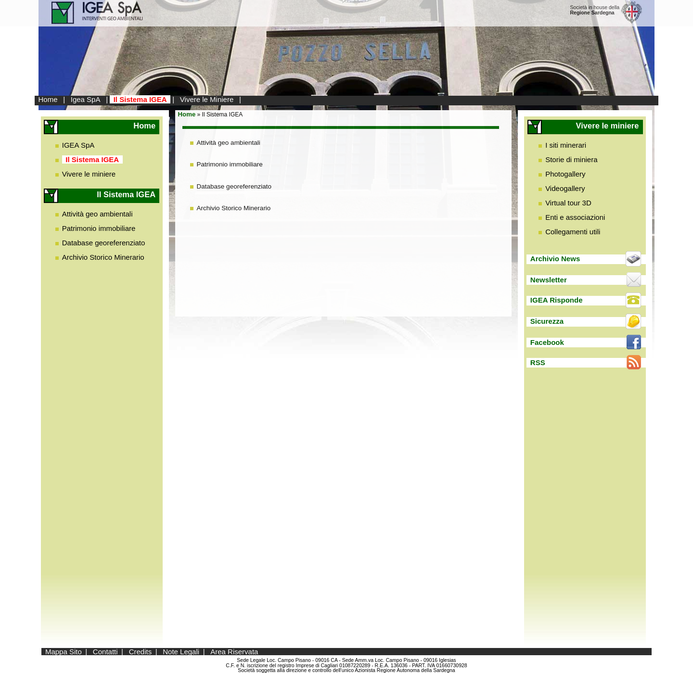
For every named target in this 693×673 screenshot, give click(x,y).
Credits (140, 652)
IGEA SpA (78, 145)
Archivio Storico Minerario (103, 257)
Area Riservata (234, 652)
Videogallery (565, 188)
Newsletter (548, 280)
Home (48, 99)
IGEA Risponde (556, 300)
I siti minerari (565, 145)
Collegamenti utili (572, 232)
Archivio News (555, 258)
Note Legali (181, 652)
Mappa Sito (63, 652)
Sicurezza (547, 321)
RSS (537, 362)
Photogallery (565, 174)
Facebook (547, 342)
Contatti (105, 652)
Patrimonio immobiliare (99, 228)
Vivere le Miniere (206, 99)
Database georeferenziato (103, 243)
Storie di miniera (571, 159)
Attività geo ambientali (97, 214)
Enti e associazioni (575, 217)
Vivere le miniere (89, 174)
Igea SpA (86, 99)
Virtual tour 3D (568, 203)
